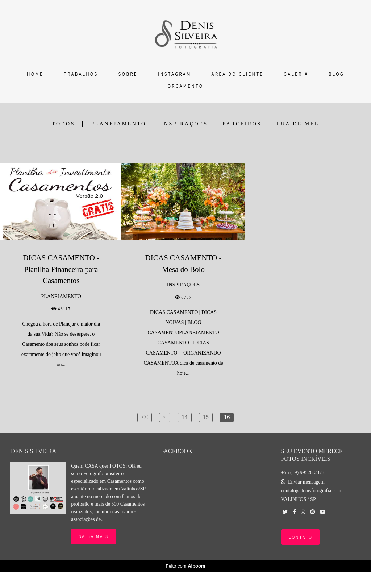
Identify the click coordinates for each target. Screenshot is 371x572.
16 (227, 417)
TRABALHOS (81, 74)
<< (144, 417)
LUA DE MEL (297, 124)
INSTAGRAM (174, 74)
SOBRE (128, 74)
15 (206, 417)
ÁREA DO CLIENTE (237, 74)
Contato (300, 537)
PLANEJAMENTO (118, 124)
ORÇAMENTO (186, 86)
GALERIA (296, 74)
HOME (35, 74)
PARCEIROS (241, 124)
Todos (63, 124)
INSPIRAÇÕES (184, 124)
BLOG (336, 74)
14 (184, 417)
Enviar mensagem (306, 482)
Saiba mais (94, 536)
